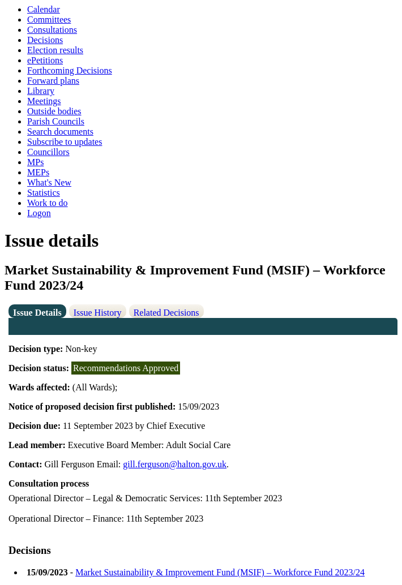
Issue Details (37, 312)
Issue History (98, 312)
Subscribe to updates (64, 142)
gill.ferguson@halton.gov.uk (174, 464)
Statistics (43, 192)
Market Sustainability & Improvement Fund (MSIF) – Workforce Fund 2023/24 (220, 572)
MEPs (38, 172)
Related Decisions (166, 312)
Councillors (48, 152)
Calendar (43, 9)
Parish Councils (55, 121)
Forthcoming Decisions (69, 70)
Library (40, 91)
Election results (55, 50)
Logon (39, 213)
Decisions (45, 40)
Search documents (60, 131)
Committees (49, 19)
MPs (35, 162)
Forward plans (53, 80)
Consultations (52, 30)
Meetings (44, 101)
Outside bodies (54, 111)
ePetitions (45, 60)
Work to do (47, 203)
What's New (49, 182)
